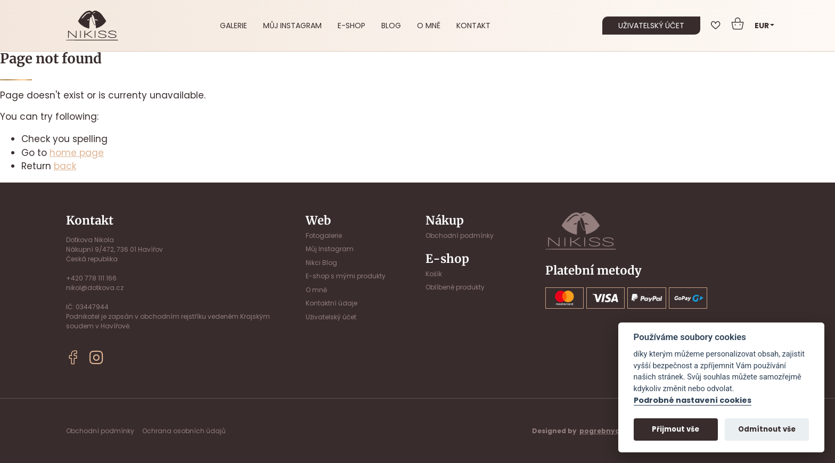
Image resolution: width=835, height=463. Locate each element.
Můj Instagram (292, 25)
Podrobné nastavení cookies (692, 401)
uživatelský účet (651, 25)
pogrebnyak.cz (606, 430)
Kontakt (473, 25)
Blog (391, 25)
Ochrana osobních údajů (184, 430)
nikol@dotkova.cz (95, 287)
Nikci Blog (321, 262)
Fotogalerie (324, 235)
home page (77, 152)
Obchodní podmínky (459, 235)
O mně (428, 25)
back (65, 166)
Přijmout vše (675, 429)
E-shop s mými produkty (346, 275)
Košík (433, 273)
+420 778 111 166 (91, 278)
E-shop (351, 25)
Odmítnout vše (767, 429)
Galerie (233, 25)
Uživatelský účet (331, 316)
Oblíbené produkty (455, 287)
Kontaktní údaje (331, 303)
